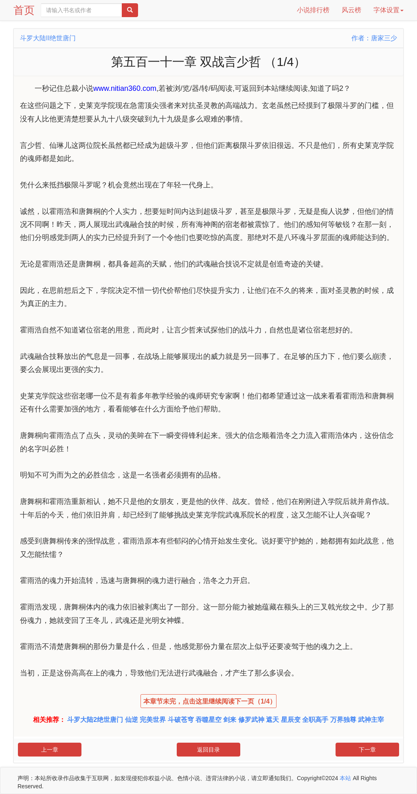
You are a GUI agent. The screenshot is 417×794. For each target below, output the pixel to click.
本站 (345, 778)
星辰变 (291, 719)
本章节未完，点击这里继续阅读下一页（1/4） (209, 701)
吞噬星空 (208, 719)
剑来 (229, 719)
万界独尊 (343, 719)
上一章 (49, 749)
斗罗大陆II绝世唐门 (48, 38)
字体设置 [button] (388, 10)
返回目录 (208, 749)
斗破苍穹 (181, 719)
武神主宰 (371, 719)
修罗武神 (251, 719)
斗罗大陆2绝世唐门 (95, 719)
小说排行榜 (313, 10)
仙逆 (131, 719)
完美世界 (153, 719)
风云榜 (351, 10)
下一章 (367, 749)
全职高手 (315, 719)
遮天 (272, 719)
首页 (24, 10)
